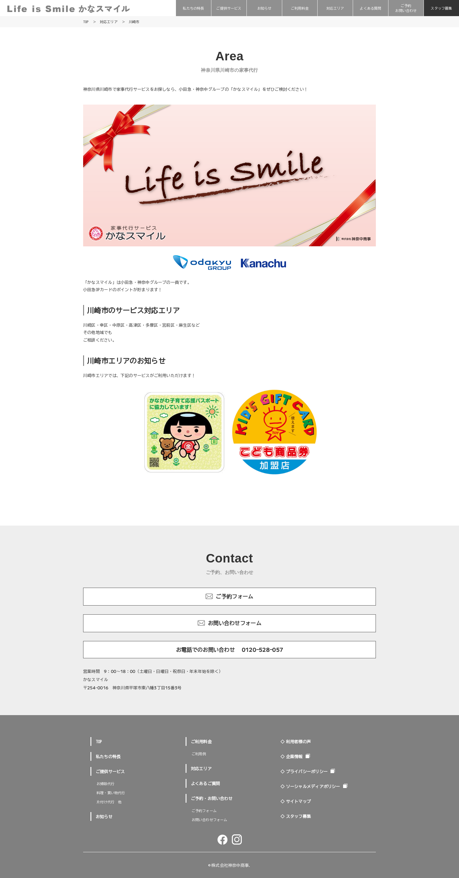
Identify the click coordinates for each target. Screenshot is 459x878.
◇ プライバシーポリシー (304, 771)
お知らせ (264, 8)
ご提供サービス (228, 8)
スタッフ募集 (441, 8)
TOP (99, 741)
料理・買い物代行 (111, 792)
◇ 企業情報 (291, 756)
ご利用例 (199, 753)
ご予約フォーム (234, 596)
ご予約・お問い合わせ (211, 798)
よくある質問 (370, 8)
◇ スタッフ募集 (295, 816)
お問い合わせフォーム (234, 623)
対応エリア (335, 8)
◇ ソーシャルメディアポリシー (310, 786)
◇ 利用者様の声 (295, 741)
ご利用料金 (300, 8)
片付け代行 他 (109, 801)
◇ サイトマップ (295, 801)
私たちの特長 (193, 8)
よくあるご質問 (205, 783)
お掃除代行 (105, 783)
